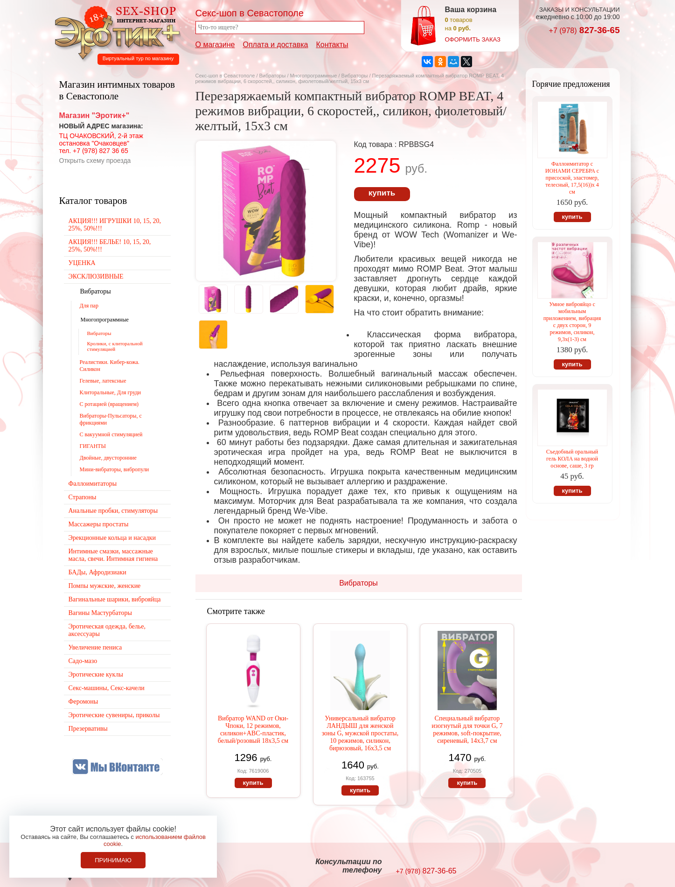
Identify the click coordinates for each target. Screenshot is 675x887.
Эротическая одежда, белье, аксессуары (107, 630)
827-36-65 (584, 30)
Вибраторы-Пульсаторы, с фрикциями (111, 419)
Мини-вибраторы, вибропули (114, 469)
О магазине (215, 45)
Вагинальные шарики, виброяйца (115, 599)
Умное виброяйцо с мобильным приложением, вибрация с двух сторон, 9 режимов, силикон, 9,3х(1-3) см (572, 321)
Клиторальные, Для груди (110, 392)
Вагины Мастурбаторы (100, 612)
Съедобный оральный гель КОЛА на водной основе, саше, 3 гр (572, 458)
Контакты (332, 45)
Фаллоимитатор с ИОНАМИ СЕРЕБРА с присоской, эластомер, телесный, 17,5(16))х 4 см (572, 178)
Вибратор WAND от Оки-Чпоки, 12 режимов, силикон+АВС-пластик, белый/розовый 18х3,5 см (253, 729)
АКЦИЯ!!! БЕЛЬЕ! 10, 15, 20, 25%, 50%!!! (110, 245)
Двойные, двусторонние (108, 457)
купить (382, 193)
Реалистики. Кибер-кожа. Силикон (109, 365)
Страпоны (83, 497)
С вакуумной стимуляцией (111, 434)
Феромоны (83, 701)
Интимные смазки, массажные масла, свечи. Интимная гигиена (113, 555)
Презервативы (88, 728)
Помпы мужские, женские (105, 585)
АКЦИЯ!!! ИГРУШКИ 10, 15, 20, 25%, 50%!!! (115, 224)
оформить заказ (473, 39)
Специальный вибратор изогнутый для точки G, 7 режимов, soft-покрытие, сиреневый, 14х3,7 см (466, 729)
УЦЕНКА (82, 262)
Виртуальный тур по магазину (138, 58)
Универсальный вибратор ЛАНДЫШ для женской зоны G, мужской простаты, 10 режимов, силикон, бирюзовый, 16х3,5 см (360, 733)
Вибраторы (272, 75)
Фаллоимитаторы (93, 483)
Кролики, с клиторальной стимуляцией (115, 346)
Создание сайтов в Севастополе (582, 866)
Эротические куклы (96, 674)
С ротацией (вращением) (109, 404)
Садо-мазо (83, 660)
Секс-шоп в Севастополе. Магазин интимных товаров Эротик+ (115, 31)
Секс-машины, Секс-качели (107, 687)
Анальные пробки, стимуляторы (113, 510)
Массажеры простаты (99, 524)
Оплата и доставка (275, 45)
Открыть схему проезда (95, 160)
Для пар (89, 305)
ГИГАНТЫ (93, 446)
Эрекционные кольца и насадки (112, 537)
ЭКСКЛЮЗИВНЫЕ (96, 276)
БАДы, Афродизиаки (97, 572)
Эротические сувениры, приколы (114, 715)
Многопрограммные (313, 75)
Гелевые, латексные (103, 380)
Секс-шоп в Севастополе (225, 75)
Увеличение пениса (95, 647)
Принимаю (113, 860)
